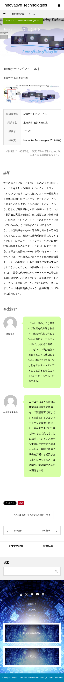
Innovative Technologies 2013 (29, 21)
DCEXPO (32, 610)
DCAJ (32, 615)
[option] (32, 94)
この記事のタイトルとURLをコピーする (31, 515)
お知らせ (32, 604)
